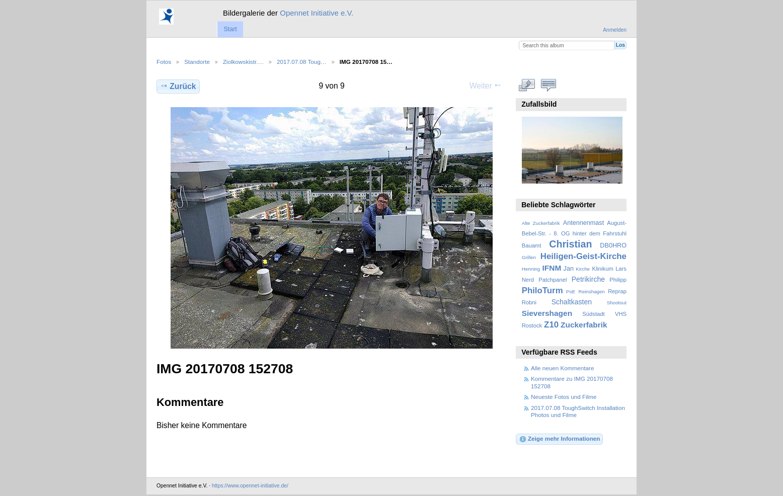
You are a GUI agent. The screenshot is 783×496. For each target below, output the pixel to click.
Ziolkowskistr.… (243, 61)
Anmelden (615, 30)
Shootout (617, 302)
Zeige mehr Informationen (559, 439)
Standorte (197, 61)
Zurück (178, 86)
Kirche (583, 269)
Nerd (528, 280)
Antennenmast (583, 222)
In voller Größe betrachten (527, 85)
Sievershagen (547, 313)
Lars (621, 269)
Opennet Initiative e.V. (316, 13)
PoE (571, 291)
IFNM (552, 268)
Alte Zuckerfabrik (541, 223)
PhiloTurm (542, 290)
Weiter (485, 85)
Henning (531, 269)
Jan (569, 268)
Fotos (163, 61)
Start (230, 29)
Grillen (529, 257)
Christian (570, 244)
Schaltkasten (572, 302)
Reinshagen (592, 291)
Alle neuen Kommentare (562, 368)
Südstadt (593, 314)
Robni (529, 302)
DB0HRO (613, 245)
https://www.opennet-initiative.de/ (250, 485)
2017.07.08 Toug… (302, 61)
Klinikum (602, 269)
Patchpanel (552, 280)
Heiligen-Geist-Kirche (583, 256)
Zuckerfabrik (584, 324)
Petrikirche (588, 279)
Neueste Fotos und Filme (564, 396)
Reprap (617, 291)
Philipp (618, 280)
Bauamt (531, 245)
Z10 (551, 324)
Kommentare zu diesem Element (549, 85)
